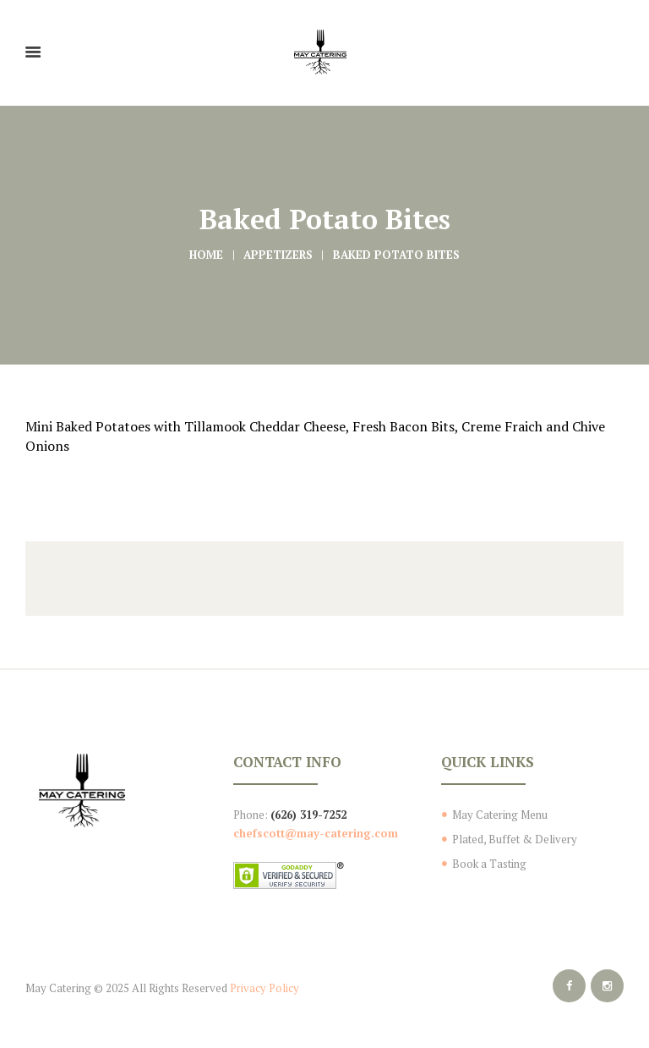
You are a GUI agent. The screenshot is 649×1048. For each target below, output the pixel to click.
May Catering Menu (500, 814)
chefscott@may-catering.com (315, 833)
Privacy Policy (264, 988)
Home (206, 254)
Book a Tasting (489, 863)
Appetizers (278, 254)
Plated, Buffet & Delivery (514, 839)
